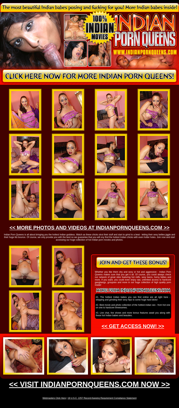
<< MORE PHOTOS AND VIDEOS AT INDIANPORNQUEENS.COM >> (89, 228)
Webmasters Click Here (54, 398)
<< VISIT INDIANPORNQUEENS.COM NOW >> (89, 384)
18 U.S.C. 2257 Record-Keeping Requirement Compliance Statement (102, 398)
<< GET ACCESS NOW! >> (133, 326)
